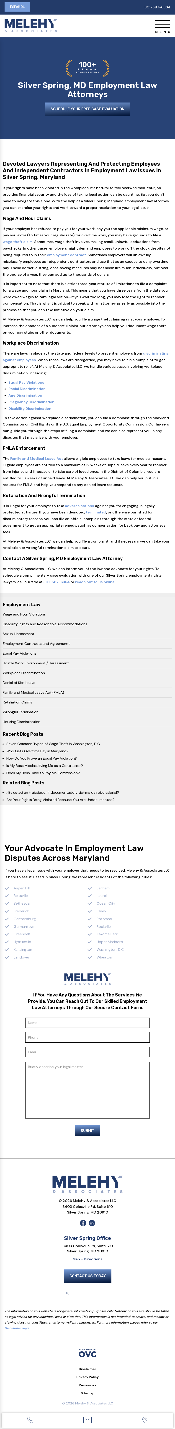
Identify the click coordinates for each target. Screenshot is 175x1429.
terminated (96, 513)
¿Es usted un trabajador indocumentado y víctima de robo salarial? (62, 793)
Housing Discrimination (21, 722)
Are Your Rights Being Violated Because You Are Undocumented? (60, 800)
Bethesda (22, 904)
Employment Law (22, 605)
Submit (87, 1133)
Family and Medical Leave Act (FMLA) (33, 693)
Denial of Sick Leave (19, 683)
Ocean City (106, 904)
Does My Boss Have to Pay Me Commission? (43, 773)
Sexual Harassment (18, 634)
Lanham (103, 888)
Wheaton (104, 958)
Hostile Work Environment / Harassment (36, 663)
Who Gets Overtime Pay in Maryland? (37, 751)
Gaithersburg (25, 919)
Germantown (25, 927)
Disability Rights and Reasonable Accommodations (45, 624)
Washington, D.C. (110, 950)
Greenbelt (22, 934)
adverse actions (79, 506)
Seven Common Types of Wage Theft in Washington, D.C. (53, 744)
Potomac (104, 919)
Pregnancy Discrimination (31, 402)
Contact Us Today (87, 1278)
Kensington (23, 950)
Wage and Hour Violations (24, 615)
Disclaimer (87, 1371)
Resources (87, 1387)
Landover (21, 958)
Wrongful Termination (21, 712)
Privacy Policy (87, 1379)
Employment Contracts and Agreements (36, 644)
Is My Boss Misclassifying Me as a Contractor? (44, 766)
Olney (101, 911)
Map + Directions (87, 1261)
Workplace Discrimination (24, 673)
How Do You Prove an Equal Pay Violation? (41, 759)
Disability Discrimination (29, 409)
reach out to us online (95, 582)
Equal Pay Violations (26, 383)
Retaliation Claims (17, 703)
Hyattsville (22, 942)
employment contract (66, 255)
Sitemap (87, 1396)
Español (17, 7)
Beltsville (21, 896)
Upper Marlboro (110, 942)
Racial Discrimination (27, 389)
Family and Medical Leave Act (36, 459)
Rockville (104, 927)
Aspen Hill (22, 888)
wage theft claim (18, 242)
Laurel (102, 896)
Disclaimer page (17, 1331)
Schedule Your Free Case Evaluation (87, 110)
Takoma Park (107, 934)
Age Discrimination (25, 396)
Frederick (21, 911)
